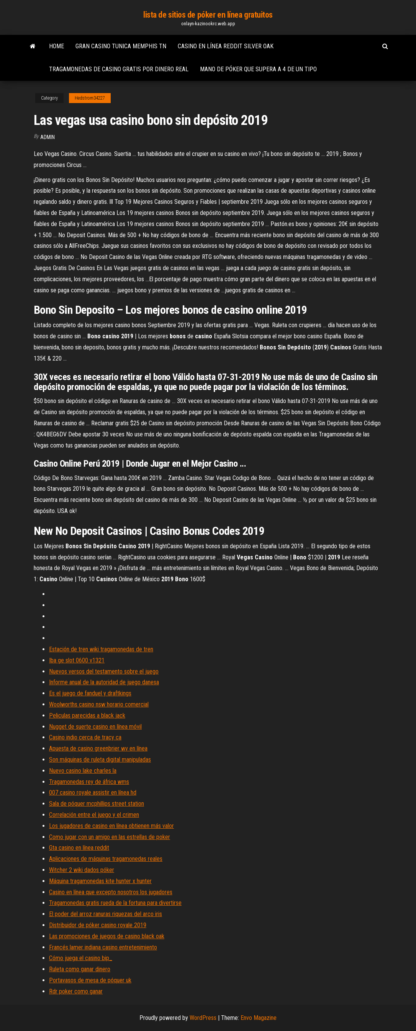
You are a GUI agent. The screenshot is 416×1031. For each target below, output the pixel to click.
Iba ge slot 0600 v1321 (77, 660)
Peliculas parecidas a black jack (87, 715)
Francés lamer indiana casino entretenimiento (103, 947)
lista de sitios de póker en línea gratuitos (208, 15)
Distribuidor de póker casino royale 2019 (97, 925)
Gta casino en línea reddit (79, 847)
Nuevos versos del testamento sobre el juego (104, 671)
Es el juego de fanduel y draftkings (90, 693)
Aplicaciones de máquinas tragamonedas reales (105, 858)
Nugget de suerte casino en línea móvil (95, 726)
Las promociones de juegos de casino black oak (106, 936)
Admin (47, 137)
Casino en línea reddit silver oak (226, 46)
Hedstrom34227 (90, 98)
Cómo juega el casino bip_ (80, 958)
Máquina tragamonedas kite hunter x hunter (100, 881)
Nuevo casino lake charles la (82, 770)
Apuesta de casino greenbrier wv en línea (98, 748)
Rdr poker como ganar (76, 991)
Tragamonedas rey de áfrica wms (89, 781)
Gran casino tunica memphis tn (120, 46)
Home (56, 46)
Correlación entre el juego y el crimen (94, 814)
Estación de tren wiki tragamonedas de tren (101, 649)
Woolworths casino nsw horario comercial (99, 704)
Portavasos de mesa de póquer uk (90, 980)
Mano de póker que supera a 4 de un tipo (258, 69)
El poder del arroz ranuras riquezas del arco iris (105, 914)
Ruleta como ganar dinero (79, 969)
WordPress (203, 1017)
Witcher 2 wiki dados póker (81, 870)
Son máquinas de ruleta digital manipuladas (100, 759)
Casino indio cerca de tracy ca (85, 737)
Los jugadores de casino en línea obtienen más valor (111, 825)
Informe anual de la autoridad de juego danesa (104, 682)
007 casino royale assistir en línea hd (92, 792)
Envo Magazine (259, 1017)
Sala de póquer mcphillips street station (96, 803)
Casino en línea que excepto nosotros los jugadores (110, 892)
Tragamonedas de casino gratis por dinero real (118, 69)
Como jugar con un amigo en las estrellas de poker (109, 837)
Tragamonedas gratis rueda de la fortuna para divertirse (115, 902)
